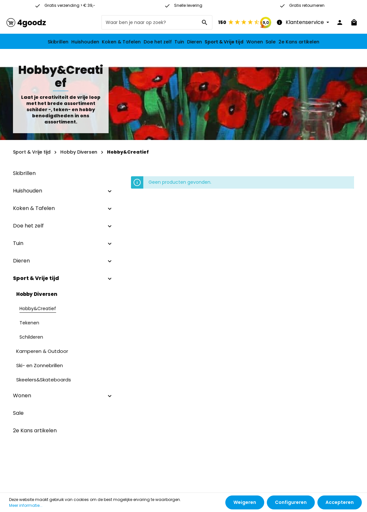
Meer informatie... (25, 505)
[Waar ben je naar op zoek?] (149, 22)
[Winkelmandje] (354, 22)
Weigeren (244, 502)
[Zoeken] (204, 22)
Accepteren (340, 502)
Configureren (291, 502)
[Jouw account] (339, 22)
